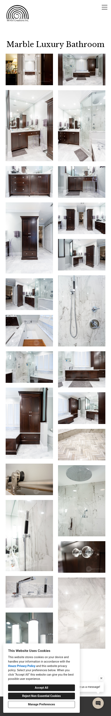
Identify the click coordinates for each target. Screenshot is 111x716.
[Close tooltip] (101, 678)
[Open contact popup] (98, 703)
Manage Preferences (41, 704)
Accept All (41, 687)
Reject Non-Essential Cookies (41, 696)
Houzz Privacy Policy (21, 666)
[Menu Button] (105, 7)
